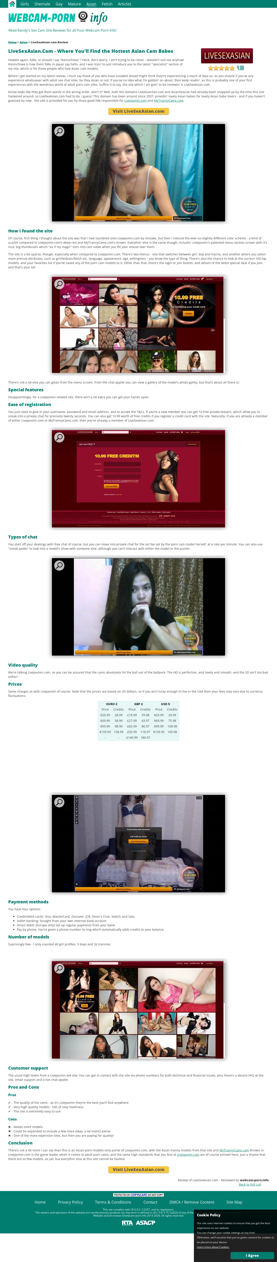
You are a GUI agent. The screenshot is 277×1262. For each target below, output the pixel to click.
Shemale (42, 3)
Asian (91, 3)
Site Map (234, 1202)
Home (12, 42)
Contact (150, 1202)
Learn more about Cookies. (213, 1247)
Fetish (107, 3)
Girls (25, 3)
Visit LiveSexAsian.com (138, 111)
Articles (124, 3)
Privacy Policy (70, 1202)
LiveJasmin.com (135, 100)
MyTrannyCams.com (169, 100)
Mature (74, 3)
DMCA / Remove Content (191, 1202)
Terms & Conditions (113, 1202)
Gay (59, 3)
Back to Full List (250, 1184)
